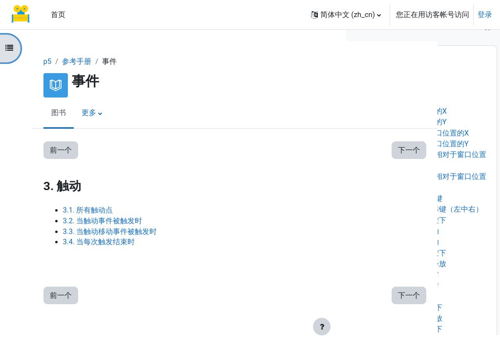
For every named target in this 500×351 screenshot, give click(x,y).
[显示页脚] (322, 326)
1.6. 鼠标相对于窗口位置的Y (422, 160)
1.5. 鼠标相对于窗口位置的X (423, 149)
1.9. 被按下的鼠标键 (409, 214)
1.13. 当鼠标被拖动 (408, 258)
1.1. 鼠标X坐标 (401, 105)
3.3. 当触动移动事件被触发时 (101, 232)
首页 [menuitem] (58, 14)
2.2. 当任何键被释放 (409, 334)
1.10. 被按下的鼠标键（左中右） (430, 225)
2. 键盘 (368, 312)
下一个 (310, 150)
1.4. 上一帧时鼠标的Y (411, 138)
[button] (346, 14)
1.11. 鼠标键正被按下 (411, 236)
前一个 (52, 150)
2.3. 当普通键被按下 (409, 345)
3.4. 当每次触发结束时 (90, 243)
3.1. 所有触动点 (79, 210)
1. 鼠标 (368, 94)
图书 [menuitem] (49, 113)
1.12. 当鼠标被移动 (408, 247)
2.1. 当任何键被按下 (409, 323)
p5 (39, 62)
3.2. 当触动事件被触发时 (94, 221)
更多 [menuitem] (80, 113)
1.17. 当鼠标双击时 (408, 301)
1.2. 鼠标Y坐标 (400, 116)
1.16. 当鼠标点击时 (408, 291)
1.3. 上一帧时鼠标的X (412, 127)
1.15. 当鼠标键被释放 (411, 279)
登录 (485, 14)
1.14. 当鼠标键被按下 (411, 269)
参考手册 (68, 62)
